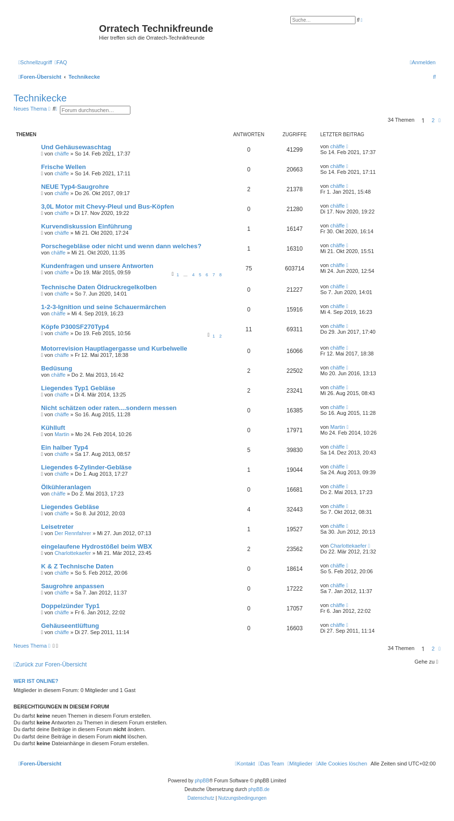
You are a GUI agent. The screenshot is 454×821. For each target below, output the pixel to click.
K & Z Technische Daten (77, 566)
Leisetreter (57, 526)
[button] (439, 120)
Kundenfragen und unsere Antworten (97, 265)
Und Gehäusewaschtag (76, 147)
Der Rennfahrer (73, 533)
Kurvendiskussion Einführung (86, 226)
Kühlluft (53, 427)
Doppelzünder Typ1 (70, 605)
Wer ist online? (36, 681)
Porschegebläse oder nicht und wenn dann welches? (121, 246)
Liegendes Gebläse (70, 506)
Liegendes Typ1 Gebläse (78, 388)
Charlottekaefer (73, 553)
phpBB (202, 780)
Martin (62, 434)
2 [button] (433, 120)
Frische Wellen (63, 166)
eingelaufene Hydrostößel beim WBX (96, 546)
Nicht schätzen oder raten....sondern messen (109, 407)
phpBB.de (259, 789)
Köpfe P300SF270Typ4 (75, 326)
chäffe (62, 153)
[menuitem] (61, 62)
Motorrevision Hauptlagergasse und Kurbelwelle (114, 348)
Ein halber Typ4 (64, 447)
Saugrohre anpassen (72, 586)
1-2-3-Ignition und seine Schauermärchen (103, 307)
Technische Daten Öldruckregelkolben (98, 287)
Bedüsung (56, 368)
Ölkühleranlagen (66, 487)
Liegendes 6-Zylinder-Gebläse (86, 467)
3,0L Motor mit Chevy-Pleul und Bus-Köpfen (107, 206)
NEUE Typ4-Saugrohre (75, 186)
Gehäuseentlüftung (70, 625)
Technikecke (40, 98)
